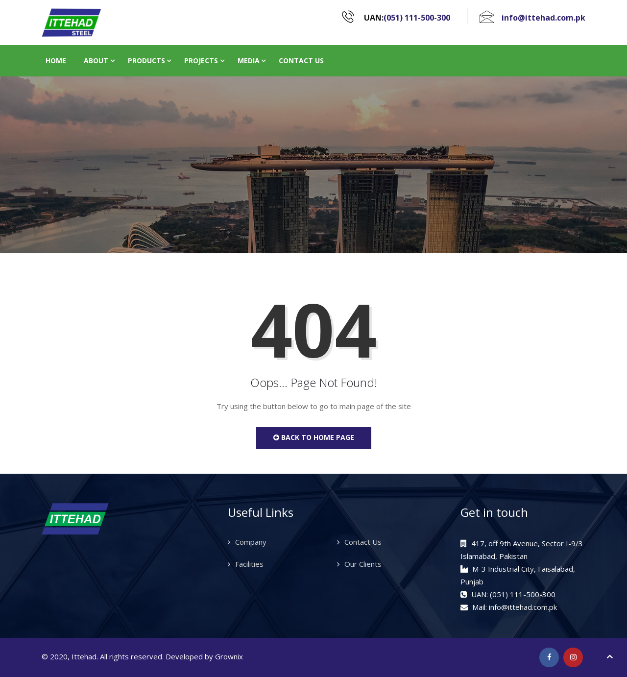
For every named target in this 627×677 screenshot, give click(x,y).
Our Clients (363, 564)
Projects (201, 60)
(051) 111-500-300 (417, 17)
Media (249, 60)
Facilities (249, 564)
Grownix (229, 656)
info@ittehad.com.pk (543, 17)
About (96, 60)
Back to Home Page (313, 437)
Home (56, 60)
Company (250, 542)
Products (146, 60)
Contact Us (301, 60)
